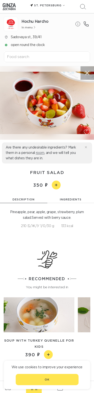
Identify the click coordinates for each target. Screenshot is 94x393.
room (40, 153)
